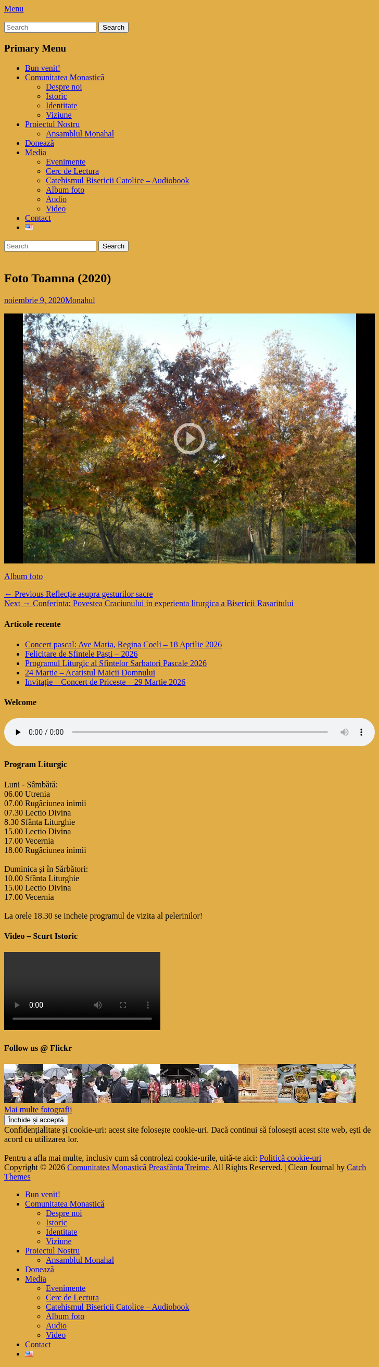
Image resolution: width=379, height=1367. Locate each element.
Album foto (65, 189)
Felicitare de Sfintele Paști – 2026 (81, 653)
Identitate (61, 105)
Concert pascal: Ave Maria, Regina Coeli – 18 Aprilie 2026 (123, 644)
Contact (38, 218)
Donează (39, 143)
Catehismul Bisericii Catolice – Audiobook (118, 180)
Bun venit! (42, 68)
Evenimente (65, 161)
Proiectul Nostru (52, 124)
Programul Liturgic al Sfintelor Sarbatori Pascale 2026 (116, 663)
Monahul (80, 300)
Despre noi (64, 86)
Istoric (56, 96)
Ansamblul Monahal (80, 133)
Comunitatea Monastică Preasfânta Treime (138, 1167)
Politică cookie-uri (291, 1157)
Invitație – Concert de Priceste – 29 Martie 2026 (105, 682)
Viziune (59, 114)
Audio (56, 199)
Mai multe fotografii (38, 1109)
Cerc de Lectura (72, 171)
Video (56, 208)
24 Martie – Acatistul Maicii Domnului (90, 672)
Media (35, 152)
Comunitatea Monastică (64, 77)
